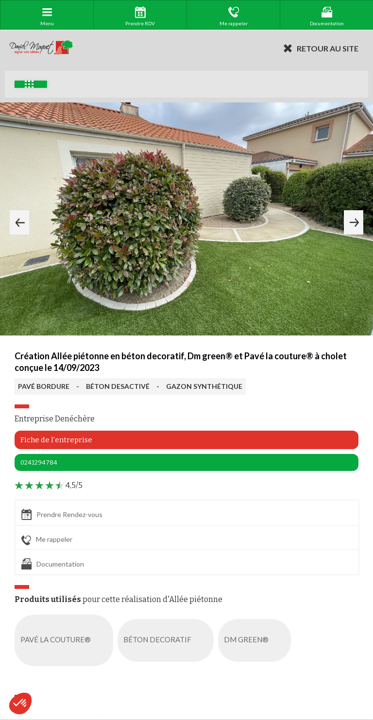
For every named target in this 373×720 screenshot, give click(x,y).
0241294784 (38, 462)
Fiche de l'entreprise (56, 439)
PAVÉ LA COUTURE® (65, 640)
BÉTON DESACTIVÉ (118, 386)
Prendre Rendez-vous (61, 514)
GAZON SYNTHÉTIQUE (204, 386)
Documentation (52, 563)
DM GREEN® (256, 640)
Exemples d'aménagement (29, 84)
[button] (20, 703)
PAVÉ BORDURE (43, 386)
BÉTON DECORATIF (167, 640)
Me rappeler (46, 540)
